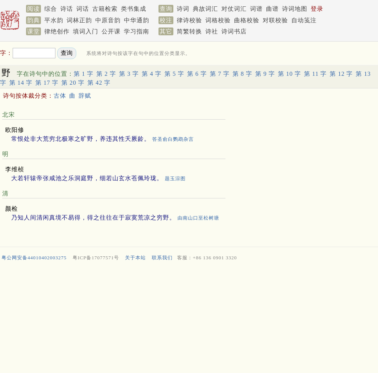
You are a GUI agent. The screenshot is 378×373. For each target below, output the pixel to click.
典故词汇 (205, 9)
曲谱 (272, 9)
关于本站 (135, 257)
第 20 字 (72, 83)
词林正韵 (79, 20)
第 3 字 (129, 74)
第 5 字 (174, 74)
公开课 (111, 31)
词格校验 (218, 20)
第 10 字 (289, 74)
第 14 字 (20, 83)
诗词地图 (294, 9)
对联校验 (275, 20)
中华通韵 (136, 20)
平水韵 (53, 20)
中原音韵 (108, 20)
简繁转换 (189, 31)
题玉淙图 (175, 178)
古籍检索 (105, 9)
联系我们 (162, 257)
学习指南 (136, 31)
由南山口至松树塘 (198, 218)
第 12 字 (341, 74)
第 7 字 (220, 74)
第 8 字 (242, 74)
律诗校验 (189, 20)
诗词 (183, 9)
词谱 (256, 9)
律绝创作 (57, 31)
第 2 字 (106, 74)
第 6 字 (197, 74)
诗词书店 (234, 31)
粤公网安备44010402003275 (34, 257)
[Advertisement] (189, 319)
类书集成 (133, 9)
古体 (60, 96)
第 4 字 (151, 74)
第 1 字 (83, 74)
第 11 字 (315, 74)
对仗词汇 (234, 9)
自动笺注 (304, 20)
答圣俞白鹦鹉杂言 (173, 139)
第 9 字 (265, 74)
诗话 (66, 9)
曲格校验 (246, 20)
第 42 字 (98, 83)
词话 (82, 9)
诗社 (211, 31)
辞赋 (85, 96)
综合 (50, 9)
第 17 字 (46, 83)
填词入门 (85, 31)
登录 (317, 9)
